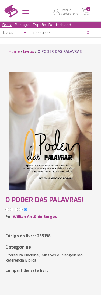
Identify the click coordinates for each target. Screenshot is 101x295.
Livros (28, 51)
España (39, 24)
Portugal (22, 24)
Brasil (7, 24)
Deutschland (59, 24)
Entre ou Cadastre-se (70, 12)
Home (14, 51)
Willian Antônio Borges (35, 216)
